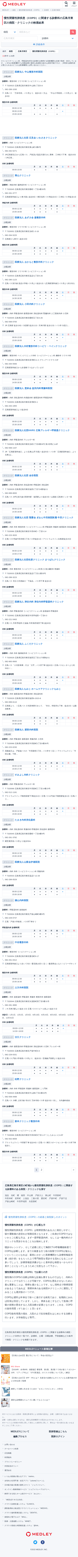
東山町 (48, 1195)
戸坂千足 (63, 1198)
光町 (13, 1195)
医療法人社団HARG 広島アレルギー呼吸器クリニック (42, 430)
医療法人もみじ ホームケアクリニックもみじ (38, 689)
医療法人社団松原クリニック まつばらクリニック (40, 559)
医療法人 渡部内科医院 (26, 729)
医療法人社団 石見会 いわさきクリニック (36, 138)
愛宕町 (44, 1198)
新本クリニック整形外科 (27, 1121)
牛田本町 (9, 1198)
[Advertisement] (39, 126)
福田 (23, 1195)
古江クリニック (23, 1037)
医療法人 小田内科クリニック (30, 304)
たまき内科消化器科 (25, 820)
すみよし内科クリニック (27, 775)
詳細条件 (39, 44)
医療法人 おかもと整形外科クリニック (34, 262)
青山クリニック (23, 175)
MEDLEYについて (20, 1431)
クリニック (8, 72)
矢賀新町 (33, 1201)
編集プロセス (20, 1436)
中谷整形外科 (21, 942)
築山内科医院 (21, 900)
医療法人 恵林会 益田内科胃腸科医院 (33, 388)
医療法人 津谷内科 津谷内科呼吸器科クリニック (39, 602)
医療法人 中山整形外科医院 (29, 72)
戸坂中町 (53, 1198)
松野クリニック (23, 1079)
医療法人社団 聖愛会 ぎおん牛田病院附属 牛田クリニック (44, 517)
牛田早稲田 (22, 1201)
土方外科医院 (21, 987)
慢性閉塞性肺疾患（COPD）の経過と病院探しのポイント (37, 1217)
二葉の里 (35, 1198)
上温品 (26, 1198)
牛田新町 (57, 1195)
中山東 (30, 1195)
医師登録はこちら (58, 1431)
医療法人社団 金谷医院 (26, 475)
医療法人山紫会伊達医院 (27, 862)
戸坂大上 (39, 1195)
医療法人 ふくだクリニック (29, 644)
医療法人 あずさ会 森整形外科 (30, 217)
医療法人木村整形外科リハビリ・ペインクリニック (41, 346)
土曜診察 (7, 76)
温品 (7, 1195)
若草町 (18, 1198)
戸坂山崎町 (10, 1201)
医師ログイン (58, 1436)
